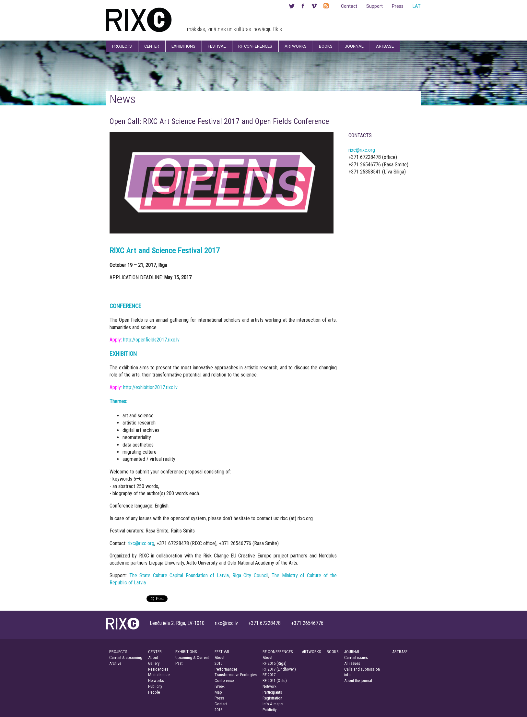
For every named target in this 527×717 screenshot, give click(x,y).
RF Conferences (255, 46)
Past (178, 663)
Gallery (153, 663)
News (122, 99)
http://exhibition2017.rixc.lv (150, 387)
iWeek (220, 686)
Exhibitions (183, 46)
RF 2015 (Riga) (275, 663)
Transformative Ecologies (236, 674)
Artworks (296, 46)
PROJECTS (118, 651)
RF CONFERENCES (278, 651)
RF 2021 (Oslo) (275, 680)
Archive (115, 663)
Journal (354, 46)
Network (269, 686)
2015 (218, 663)
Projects (122, 46)
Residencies (158, 669)
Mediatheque (159, 674)
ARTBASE (399, 651)
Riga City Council (250, 575)
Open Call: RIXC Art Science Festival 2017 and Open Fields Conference (219, 121)
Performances (226, 669)
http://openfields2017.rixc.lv (151, 340)
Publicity (155, 686)
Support (374, 6)
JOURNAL (352, 651)
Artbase (385, 46)
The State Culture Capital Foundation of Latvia (179, 575)
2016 (218, 709)
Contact (349, 6)
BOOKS (332, 651)
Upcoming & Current (192, 657)
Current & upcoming (125, 657)
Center (151, 46)
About (153, 657)
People (154, 692)
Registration (272, 698)
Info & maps (273, 703)
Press (398, 6)
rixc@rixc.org (141, 543)
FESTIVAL (222, 651)
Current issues (356, 657)
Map (218, 692)
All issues (352, 663)
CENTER (155, 651)
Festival (217, 46)
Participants (272, 692)
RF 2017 (269, 674)
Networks (156, 680)
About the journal (358, 680)
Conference (224, 680)
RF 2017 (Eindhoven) (279, 669)
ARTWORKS (311, 651)
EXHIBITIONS (186, 651)
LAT (417, 6)
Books (326, 46)
